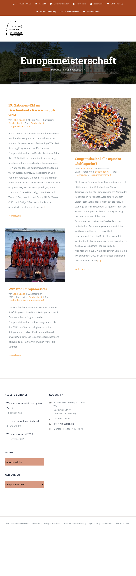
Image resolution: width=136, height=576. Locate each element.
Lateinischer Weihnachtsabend (22, 421)
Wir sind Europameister (27, 289)
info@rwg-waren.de (64, 423)
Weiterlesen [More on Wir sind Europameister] (14, 355)
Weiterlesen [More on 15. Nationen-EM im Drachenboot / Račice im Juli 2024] (14, 215)
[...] (45, 207)
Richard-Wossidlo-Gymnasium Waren (24, 523)
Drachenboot (15, 123)
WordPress (79, 523)
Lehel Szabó (19, 119)
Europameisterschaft (19, 126)
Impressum (93, 523)
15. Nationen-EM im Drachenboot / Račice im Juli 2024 (31, 110)
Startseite (56, 69)
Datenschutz (107, 523)
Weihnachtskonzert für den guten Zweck (24, 406)
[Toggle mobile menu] (129, 23)
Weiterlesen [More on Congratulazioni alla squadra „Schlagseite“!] (81, 269)
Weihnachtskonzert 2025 (19, 434)
